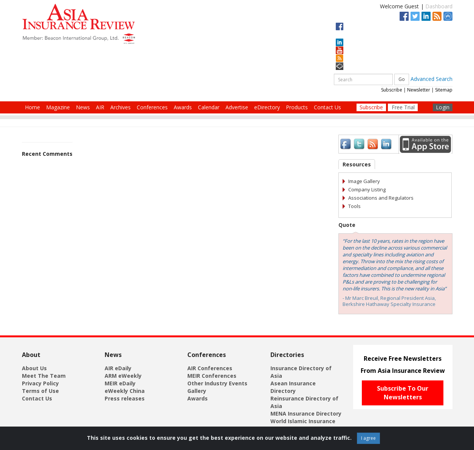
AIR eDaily (118, 368)
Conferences (152, 107)
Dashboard (438, 6)
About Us (34, 368)
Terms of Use (40, 390)
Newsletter (418, 90)
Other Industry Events (217, 383)
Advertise (236, 107)
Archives (120, 107)
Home (32, 107)
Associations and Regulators (381, 197)
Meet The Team (44, 375)
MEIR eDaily (120, 383)
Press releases (125, 398)
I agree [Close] (368, 438)
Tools (354, 206)
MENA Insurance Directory (305, 413)
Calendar (208, 107)
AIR (100, 107)
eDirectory (267, 107)
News (83, 107)
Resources (357, 164)
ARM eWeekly (123, 375)
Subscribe (391, 90)
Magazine (58, 107)
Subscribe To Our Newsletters (402, 392)
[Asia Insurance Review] (78, 23)
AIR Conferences (209, 368)
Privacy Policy (40, 383)
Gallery (196, 390)
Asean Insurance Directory (293, 387)
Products (297, 107)
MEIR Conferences (211, 375)
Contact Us (327, 107)
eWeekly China (125, 390)
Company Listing (367, 189)
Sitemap (443, 90)
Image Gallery (364, 181)
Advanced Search (431, 78)
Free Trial (403, 107)
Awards (183, 107)
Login (442, 107)
